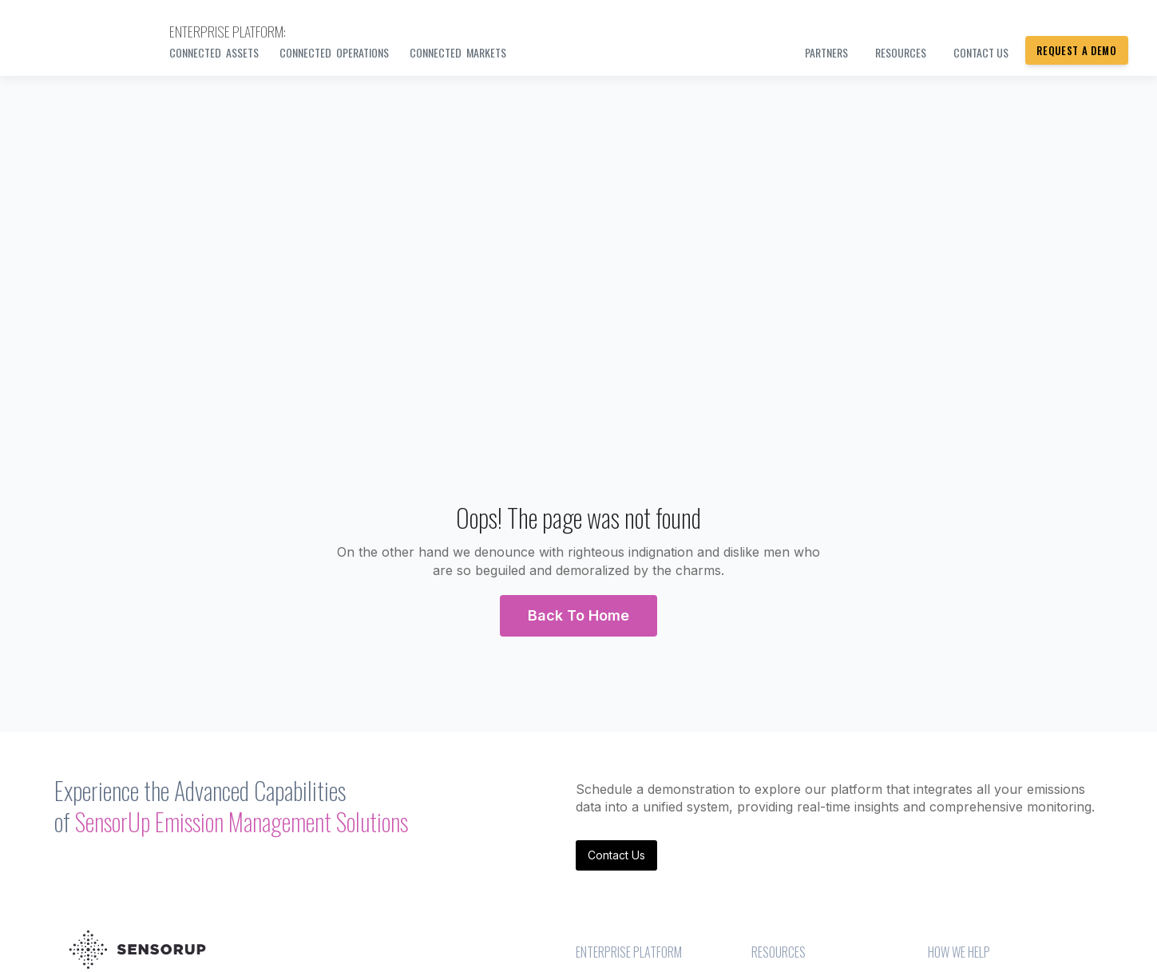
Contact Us (616, 855)
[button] (578, 616)
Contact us (980, 52)
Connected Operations (334, 52)
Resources (900, 52)
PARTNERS (826, 52)
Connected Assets (214, 52)
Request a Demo (1076, 50)
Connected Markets (458, 52)
